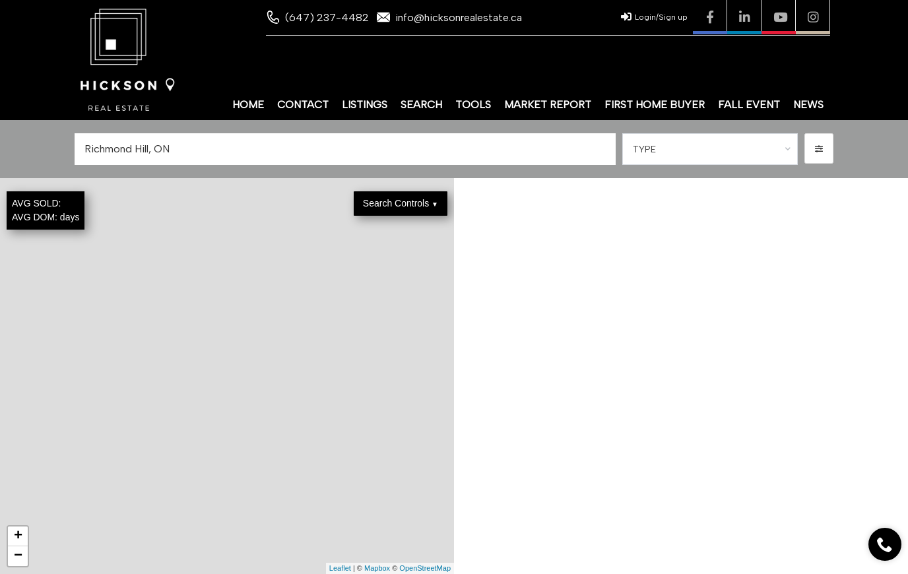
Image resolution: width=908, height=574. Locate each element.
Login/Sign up (654, 16)
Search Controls (400, 203)
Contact (303, 104)
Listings (364, 104)
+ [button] (18, 536)
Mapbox (377, 568)
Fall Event (749, 104)
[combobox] (710, 149)
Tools (473, 104)
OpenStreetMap (425, 568)
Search (421, 104)
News (808, 104)
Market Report (547, 104)
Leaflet (340, 568)
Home (248, 104)
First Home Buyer (654, 104)
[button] (818, 148)
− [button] (18, 556)
